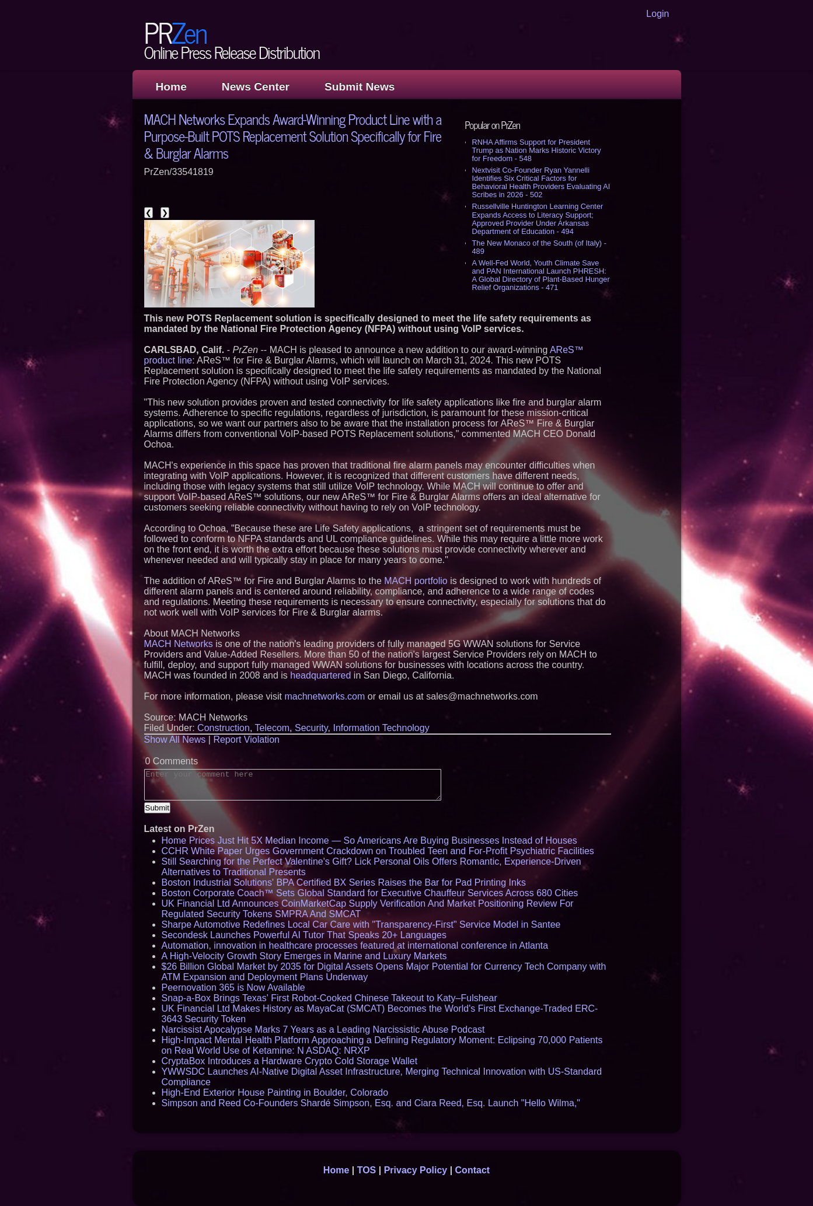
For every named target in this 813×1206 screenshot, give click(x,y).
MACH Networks (178, 644)
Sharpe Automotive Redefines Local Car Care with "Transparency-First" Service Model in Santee (361, 924)
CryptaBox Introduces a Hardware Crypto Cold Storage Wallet (290, 1061)
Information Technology (381, 728)
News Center (255, 87)
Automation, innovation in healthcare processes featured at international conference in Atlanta (355, 945)
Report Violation (246, 739)
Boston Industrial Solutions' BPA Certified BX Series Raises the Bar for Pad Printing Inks (344, 882)
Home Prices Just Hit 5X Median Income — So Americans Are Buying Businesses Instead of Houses (369, 840)
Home (171, 87)
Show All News (175, 739)
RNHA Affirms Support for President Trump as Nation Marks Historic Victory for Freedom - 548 (536, 150)
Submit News (359, 87)
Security (311, 728)
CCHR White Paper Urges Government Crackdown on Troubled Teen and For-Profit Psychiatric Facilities (378, 851)
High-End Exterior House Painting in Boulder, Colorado (275, 1092)
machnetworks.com (324, 696)
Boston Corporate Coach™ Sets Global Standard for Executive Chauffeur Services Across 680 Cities (370, 893)
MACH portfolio (415, 581)
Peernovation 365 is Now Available (233, 987)
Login (657, 14)
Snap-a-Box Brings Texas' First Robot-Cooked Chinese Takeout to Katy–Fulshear (329, 998)
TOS (366, 1170)
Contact (472, 1170)
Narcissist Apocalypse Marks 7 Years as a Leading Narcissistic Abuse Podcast (323, 1029)
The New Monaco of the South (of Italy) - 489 (539, 247)
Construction (223, 728)
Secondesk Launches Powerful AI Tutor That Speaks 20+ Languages (304, 935)
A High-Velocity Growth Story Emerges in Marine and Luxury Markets (304, 956)
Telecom (272, 728)
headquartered (320, 675)
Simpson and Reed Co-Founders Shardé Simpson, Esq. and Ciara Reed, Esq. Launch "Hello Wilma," (371, 1103)
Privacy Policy (416, 1170)
